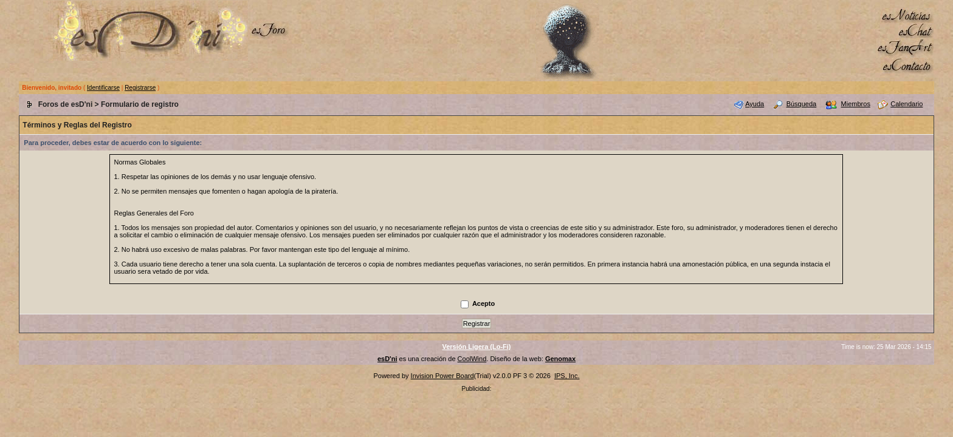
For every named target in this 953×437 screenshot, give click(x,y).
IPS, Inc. (567, 375)
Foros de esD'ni (65, 104)
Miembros (855, 103)
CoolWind (472, 358)
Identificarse (103, 87)
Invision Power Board (442, 375)
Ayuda (754, 103)
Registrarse (140, 87)
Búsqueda (801, 103)
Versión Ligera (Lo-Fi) (476, 346)
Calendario (906, 103)
